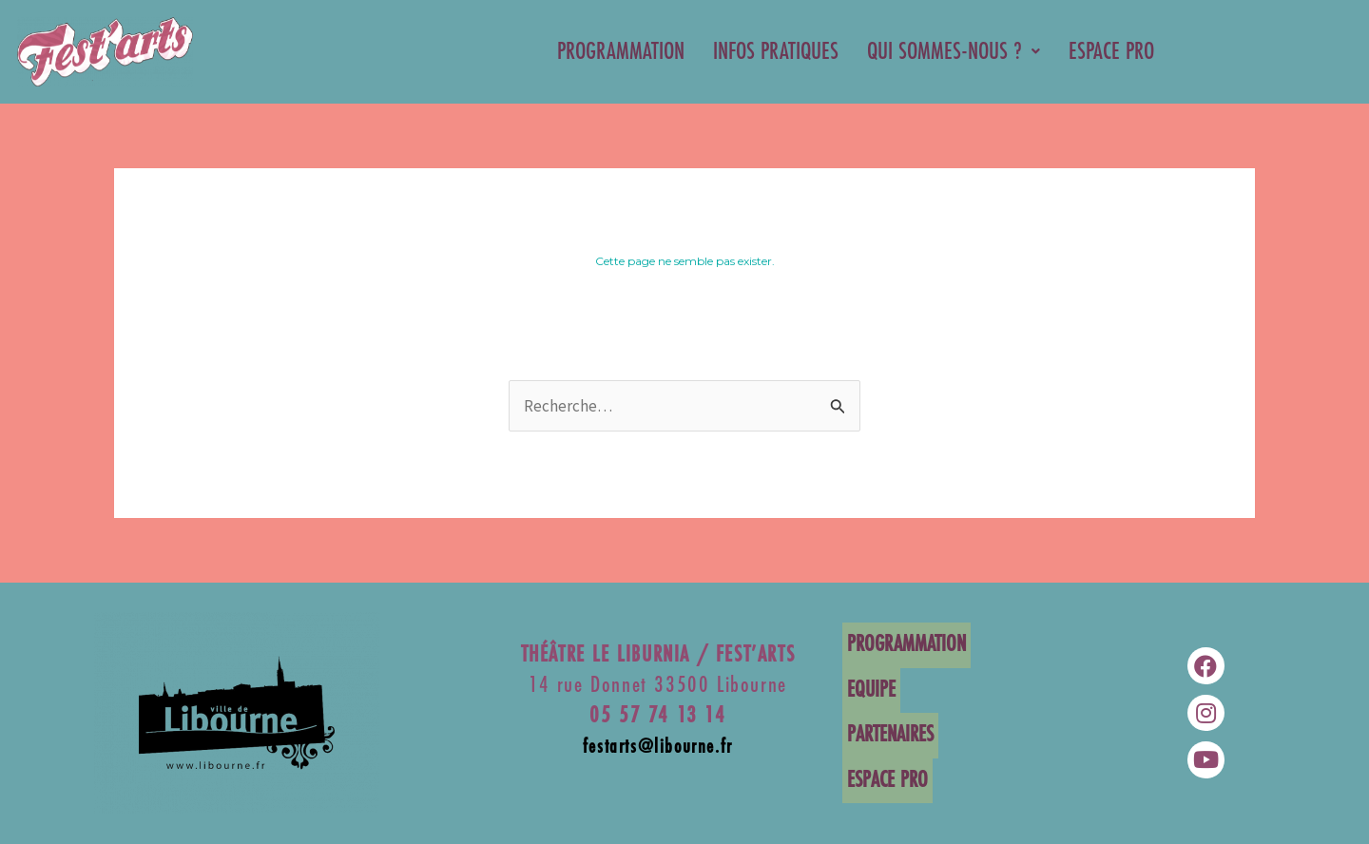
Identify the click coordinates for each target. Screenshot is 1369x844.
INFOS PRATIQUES (776, 52)
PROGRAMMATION (620, 52)
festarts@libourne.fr (658, 751)
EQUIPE (866, 691)
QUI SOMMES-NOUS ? (953, 52)
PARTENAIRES (885, 734)
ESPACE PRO (1111, 52)
